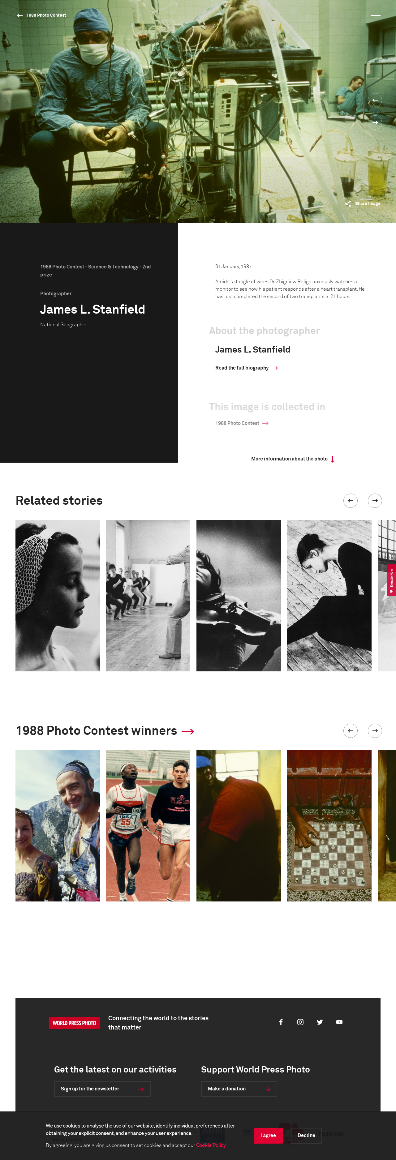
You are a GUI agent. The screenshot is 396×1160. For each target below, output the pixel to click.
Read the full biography (242, 368)
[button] (350, 501)
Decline (306, 1135)
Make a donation (227, 1088)
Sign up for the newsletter (90, 1088)
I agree (268, 1135)
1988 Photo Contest (46, 15)
